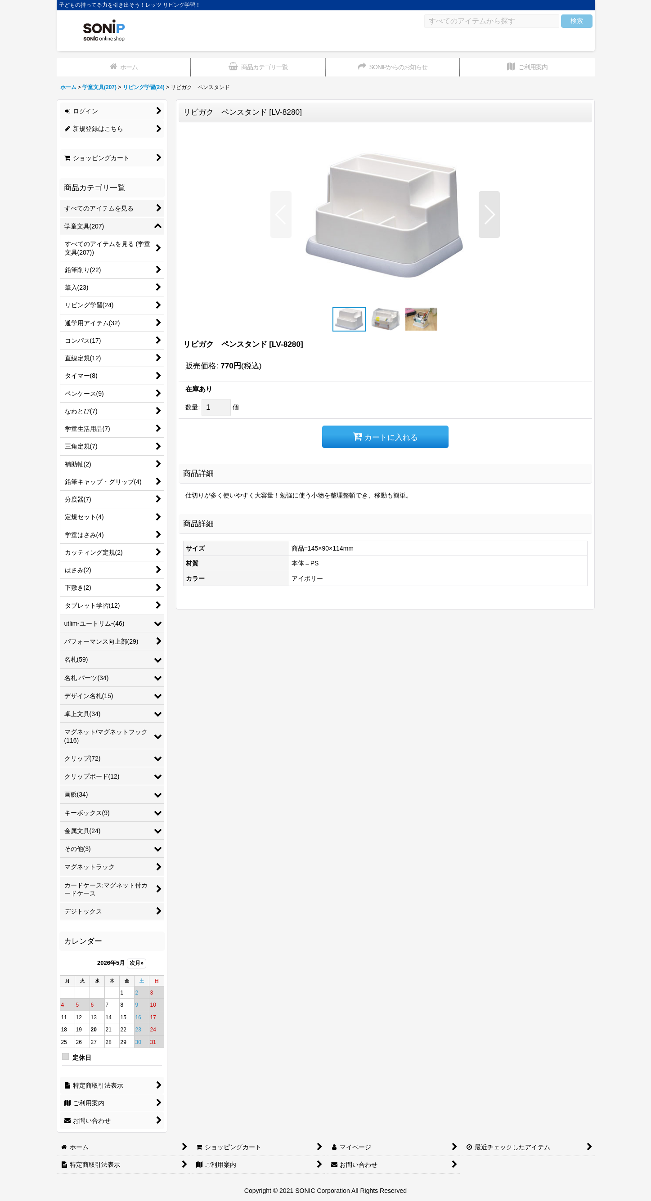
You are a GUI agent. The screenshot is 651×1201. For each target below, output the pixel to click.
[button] (281, 214)
